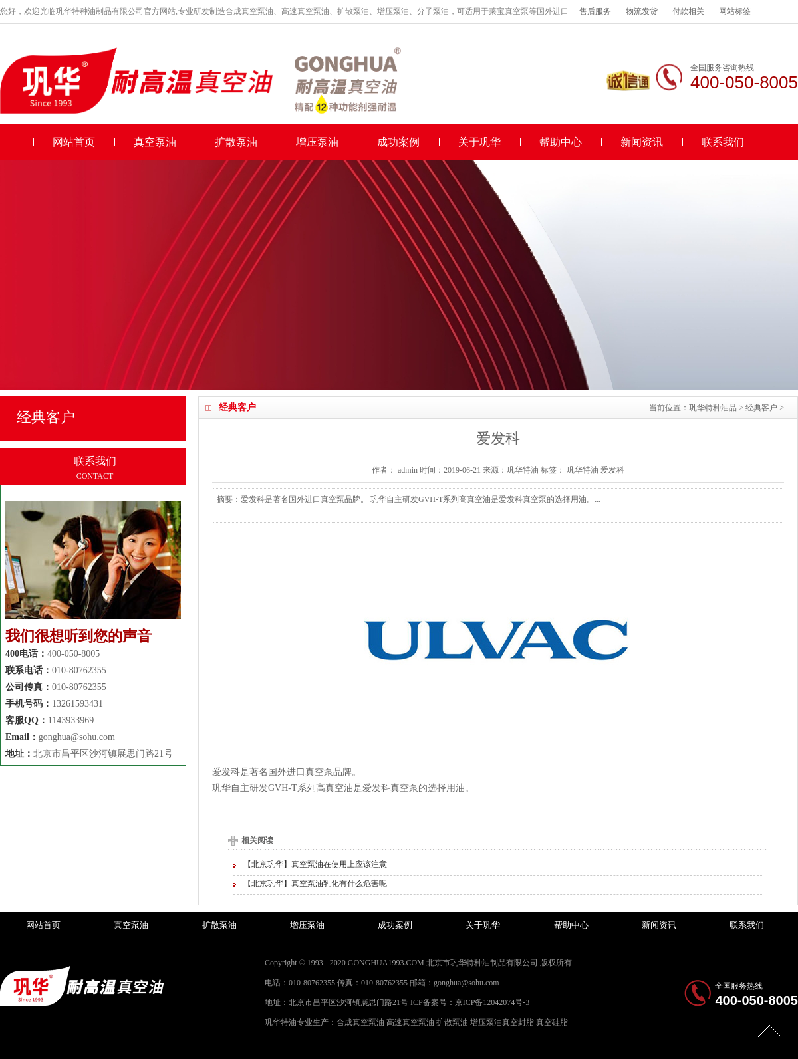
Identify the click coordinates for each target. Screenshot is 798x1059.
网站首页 (74, 142)
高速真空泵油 (410, 1022)
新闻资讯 (641, 142)
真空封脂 (518, 1022)
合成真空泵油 (360, 1022)
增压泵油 (317, 142)
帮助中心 (560, 142)
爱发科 (612, 470)
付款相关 (688, 11)
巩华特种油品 (713, 407)
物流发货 (642, 11)
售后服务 (595, 11)
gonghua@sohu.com (77, 737)
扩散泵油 (236, 142)
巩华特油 (582, 470)
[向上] (769, 1030)
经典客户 (761, 407)
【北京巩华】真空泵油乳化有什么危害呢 (315, 883)
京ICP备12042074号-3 (492, 1002)
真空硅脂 (552, 1022)
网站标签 (735, 11)
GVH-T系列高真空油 (310, 788)
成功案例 (398, 142)
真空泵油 (155, 142)
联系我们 (723, 142)
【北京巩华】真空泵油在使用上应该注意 (315, 864)
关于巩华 (479, 142)
